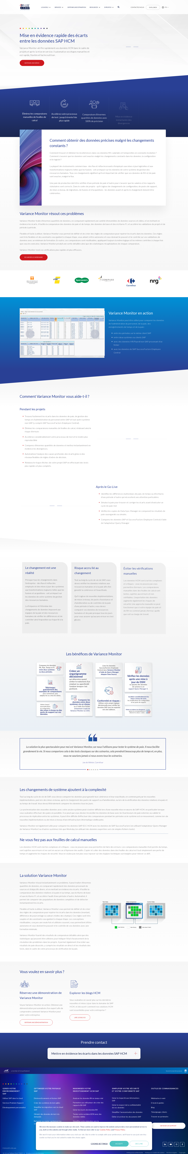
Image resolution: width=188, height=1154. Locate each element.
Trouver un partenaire (159, 1117)
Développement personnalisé (14, 1107)
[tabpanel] (92, 756)
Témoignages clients (159, 1112)
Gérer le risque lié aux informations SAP (125, 1099)
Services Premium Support (13, 1103)
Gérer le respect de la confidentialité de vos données (126, 1106)
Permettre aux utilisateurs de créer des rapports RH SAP (88, 1104)
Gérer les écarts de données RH (85, 1110)
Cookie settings (99, 1144)
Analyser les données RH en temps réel (88, 1098)
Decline (139, 1144)
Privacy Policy (119, 1130)
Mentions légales (171, 1153)
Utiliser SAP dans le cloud (13, 1098)
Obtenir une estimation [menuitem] (76, 7)
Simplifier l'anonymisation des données (127, 1112)
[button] (164, 7)
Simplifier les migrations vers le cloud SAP (48, 1108)
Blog (153, 1107)
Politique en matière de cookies (154, 1153)
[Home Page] (25, 7)
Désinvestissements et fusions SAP (47, 1098)
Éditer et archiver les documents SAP (126, 1117)
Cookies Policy (105, 1130)
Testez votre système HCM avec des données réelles (87, 1115)
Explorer (153, 7)
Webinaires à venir (158, 1098)
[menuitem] (46, 7)
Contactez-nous (137, 7)
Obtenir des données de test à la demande (46, 1115)
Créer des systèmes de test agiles (47, 1103)
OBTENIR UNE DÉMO (32, 63)
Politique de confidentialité (135, 1153)
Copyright (182, 1153)
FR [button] (166, 7)
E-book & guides (157, 1103)
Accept (119, 1144)
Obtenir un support (168, 1126)
